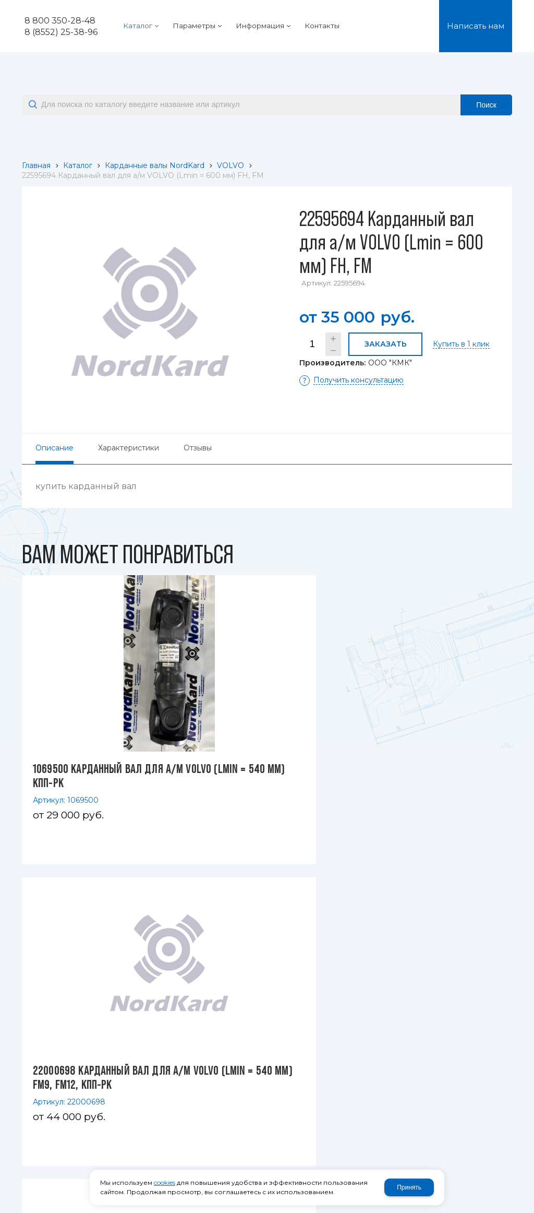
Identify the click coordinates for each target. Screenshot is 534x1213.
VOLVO (230, 165)
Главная (36, 165)
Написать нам (475, 26)
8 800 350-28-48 (60, 21)
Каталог (77, 165)
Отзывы (198, 448)
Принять (409, 1187)
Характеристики (128, 448)
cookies (164, 1182)
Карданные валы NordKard (154, 165)
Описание (54, 448)
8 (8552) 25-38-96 (61, 32)
